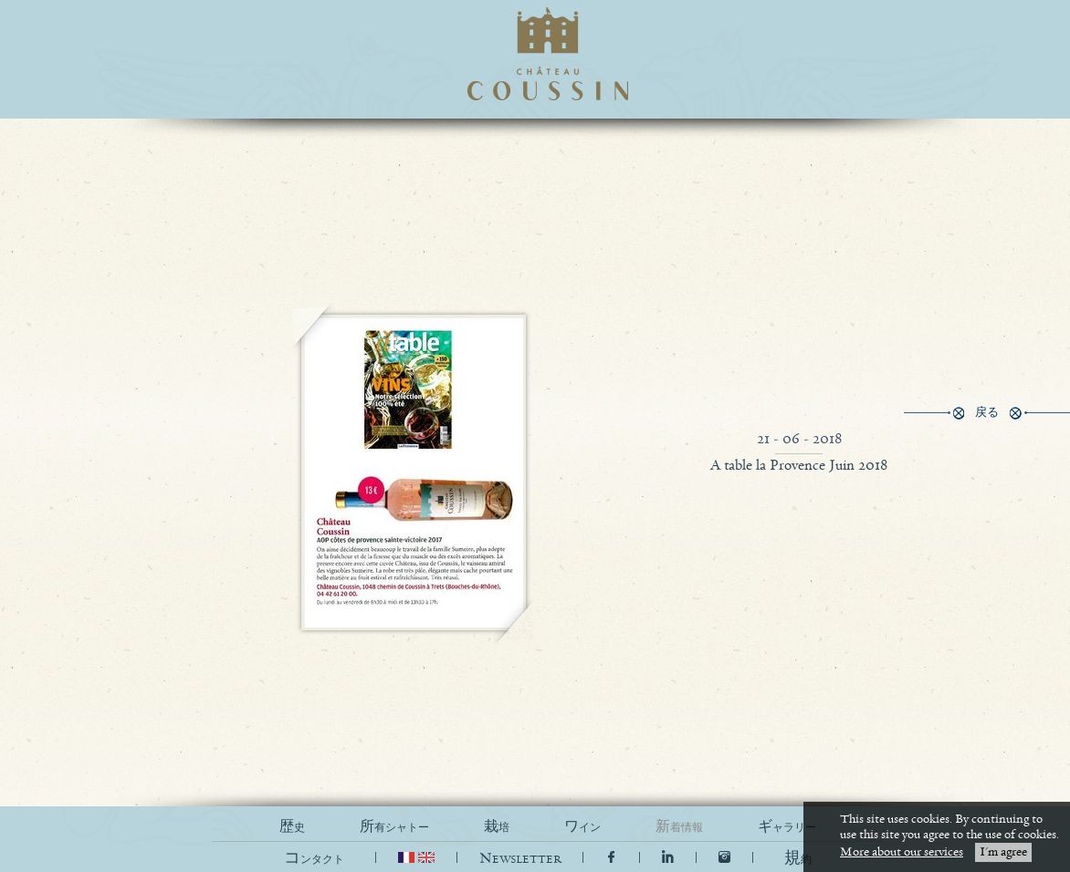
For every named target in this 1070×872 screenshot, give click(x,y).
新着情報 (679, 826)
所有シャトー (394, 826)
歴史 (292, 826)
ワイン (582, 826)
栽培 (496, 826)
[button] (798, 858)
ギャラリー (787, 826)
